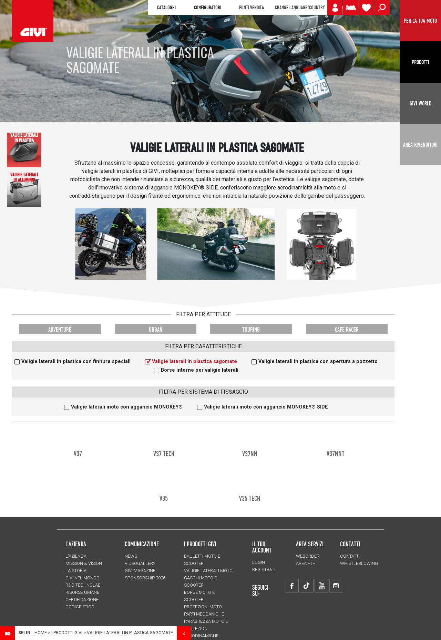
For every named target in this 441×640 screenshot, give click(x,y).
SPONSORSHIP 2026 (145, 577)
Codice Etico (79, 606)
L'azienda (75, 556)
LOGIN (258, 562)
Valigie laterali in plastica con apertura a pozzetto (318, 361)
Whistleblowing (359, 563)
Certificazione (82, 599)
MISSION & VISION (83, 563)
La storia (75, 570)
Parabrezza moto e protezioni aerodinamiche (206, 628)
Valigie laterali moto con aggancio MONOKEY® (127, 407)
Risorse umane (82, 592)
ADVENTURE (59, 329)
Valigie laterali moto (208, 570)
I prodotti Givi (200, 544)
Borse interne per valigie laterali (199, 370)
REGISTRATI (263, 569)
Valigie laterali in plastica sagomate (194, 361)
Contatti (350, 556)
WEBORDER (307, 556)
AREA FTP (305, 563)
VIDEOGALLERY (140, 563)
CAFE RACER (347, 329)
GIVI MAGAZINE (140, 570)
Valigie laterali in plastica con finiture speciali (76, 361)
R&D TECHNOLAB (83, 585)
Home (40, 632)
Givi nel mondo (82, 577)
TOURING (251, 329)
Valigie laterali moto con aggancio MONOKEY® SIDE (266, 407)
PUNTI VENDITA (251, 7)
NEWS (131, 556)
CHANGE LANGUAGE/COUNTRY (300, 7)
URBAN (155, 329)
